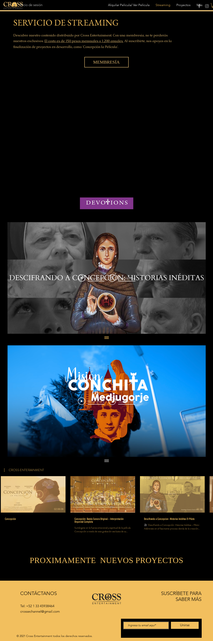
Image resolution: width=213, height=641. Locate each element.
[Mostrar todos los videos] (107, 338)
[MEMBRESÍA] (106, 62)
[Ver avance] (27, 494)
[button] (24, 470)
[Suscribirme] (39, 494)
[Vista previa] (97, 494)
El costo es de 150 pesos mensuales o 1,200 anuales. (84, 41)
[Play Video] (91, 278)
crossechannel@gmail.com (40, 611)
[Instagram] (207, 6)
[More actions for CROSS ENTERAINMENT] (24, 470)
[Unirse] (185, 625)
